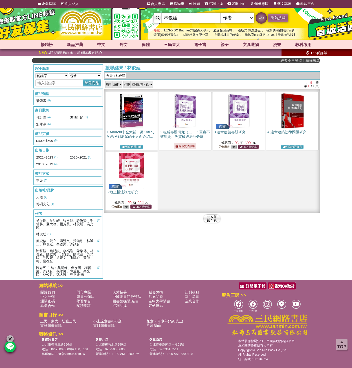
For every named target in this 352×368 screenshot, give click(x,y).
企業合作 (192, 301)
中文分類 (47, 297)
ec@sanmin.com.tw (71, 354)
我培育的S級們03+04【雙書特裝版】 (271, 35)
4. (286, 132)
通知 (194, 4)
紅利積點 (192, 292)
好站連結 (156, 306)
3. (230, 132)
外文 (123, 44)
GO (261, 18)
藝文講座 (282, 4)
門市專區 (84, 292)
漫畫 (277, 44)
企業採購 (46, 4)
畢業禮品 (153, 325)
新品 (75, 44)
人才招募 (119, 292)
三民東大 (172, 44)
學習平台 (305, 4)
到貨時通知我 (131, 147)
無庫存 (224, 147)
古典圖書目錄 (104, 325)
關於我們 (47, 292)
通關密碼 (47, 301)
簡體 (146, 44)
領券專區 (259, 4)
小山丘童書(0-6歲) (107, 321)
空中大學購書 (159, 301)
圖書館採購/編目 (125, 301)
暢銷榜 (47, 44)
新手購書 (192, 297)
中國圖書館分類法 (126, 297)
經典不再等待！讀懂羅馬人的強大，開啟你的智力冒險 (304, 60)
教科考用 (303, 44)
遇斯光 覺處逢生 (249, 30)
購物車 (176, 4)
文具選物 (251, 44)
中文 (101, 44)
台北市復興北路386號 (57, 344)
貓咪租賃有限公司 (195, 35)
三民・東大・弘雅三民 (58, 321)
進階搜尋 (278, 18)
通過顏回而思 (222, 30)
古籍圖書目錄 (51, 325)
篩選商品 (92, 83)
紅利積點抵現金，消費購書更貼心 (70, 53)
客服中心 (236, 4)
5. (122, 192)
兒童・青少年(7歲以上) (164, 321)
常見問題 (156, 297)
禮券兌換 (156, 292)
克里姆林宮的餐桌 (226, 35)
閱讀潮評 (84, 306)
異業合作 (47, 306)
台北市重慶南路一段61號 (167, 344)
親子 (224, 44)
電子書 (200, 44)
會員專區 (156, 4)
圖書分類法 (86, 297)
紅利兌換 (214, 4)
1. (131, 136)
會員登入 (69, 4)
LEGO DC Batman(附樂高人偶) (185, 30)
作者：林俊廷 (115, 75)
